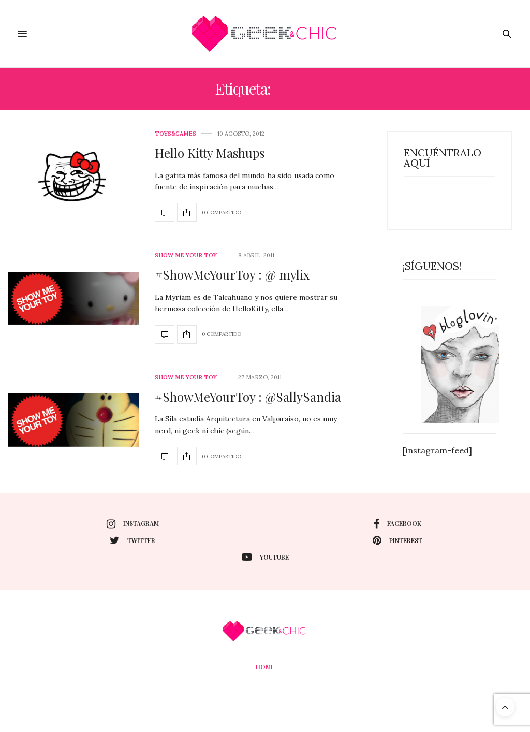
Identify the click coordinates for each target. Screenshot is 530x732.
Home (265, 667)
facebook (397, 524)
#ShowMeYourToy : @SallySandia (248, 396)
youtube (265, 557)
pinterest (397, 540)
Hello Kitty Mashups (209, 152)
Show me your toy (186, 255)
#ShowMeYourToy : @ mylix (232, 274)
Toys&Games (175, 134)
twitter (132, 540)
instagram (133, 524)
